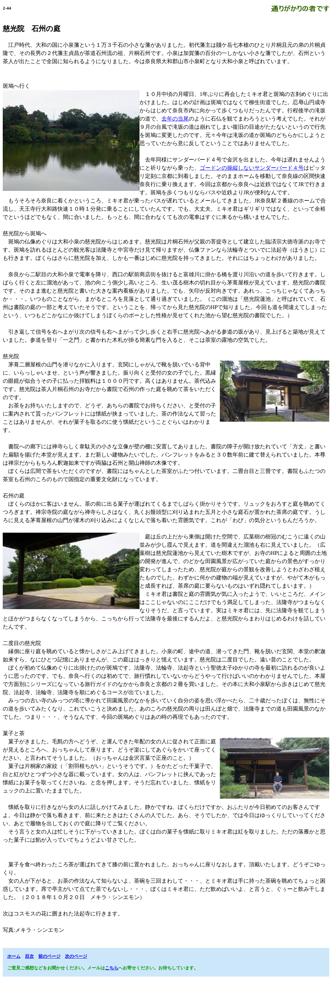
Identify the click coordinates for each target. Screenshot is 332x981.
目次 (29, 956)
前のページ (49, 956)
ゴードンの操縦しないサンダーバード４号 (252, 168)
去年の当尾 (175, 119)
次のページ (76, 956)
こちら (111, 967)
